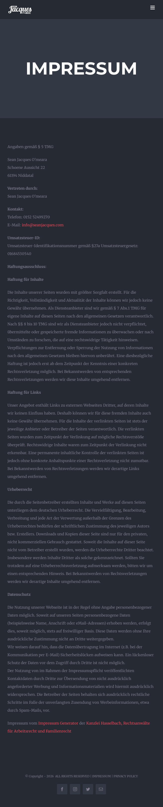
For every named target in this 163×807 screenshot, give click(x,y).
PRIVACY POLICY (126, 776)
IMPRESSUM (101, 776)
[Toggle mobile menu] (153, 7)
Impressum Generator (58, 723)
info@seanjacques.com (43, 225)
